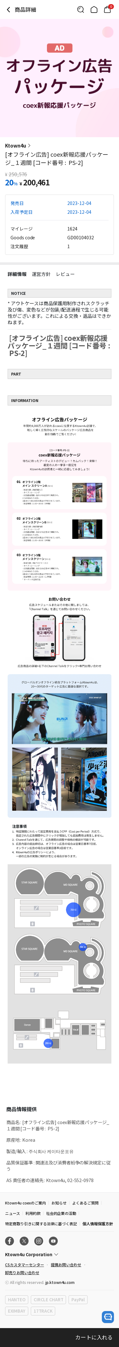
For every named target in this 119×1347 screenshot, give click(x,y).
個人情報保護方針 (98, 1223)
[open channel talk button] (108, 1317)
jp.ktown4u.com (60, 1282)
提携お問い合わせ (66, 1264)
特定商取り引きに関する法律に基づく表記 (41, 1223)
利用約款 (33, 1213)
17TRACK (43, 1311)
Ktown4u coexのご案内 (25, 1202)
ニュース (12, 1213)
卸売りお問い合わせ (22, 1272)
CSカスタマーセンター (24, 1264)
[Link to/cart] (107, 9)
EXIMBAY (16, 1311)
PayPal (77, 1300)
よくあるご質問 (85, 1202)
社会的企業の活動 (61, 1213)
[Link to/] (93, 9)
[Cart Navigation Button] (107, 9)
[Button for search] (80, 9)
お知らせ (59, 1202)
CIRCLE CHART (48, 1300)
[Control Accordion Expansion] (59, 1254)
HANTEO (16, 1300)
